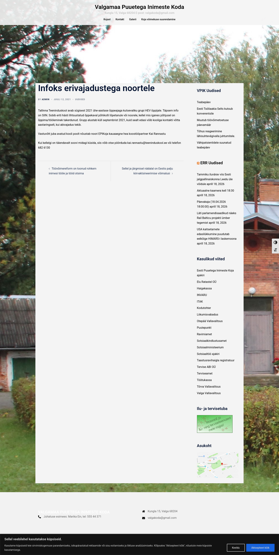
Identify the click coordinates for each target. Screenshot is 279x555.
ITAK (200, 305)
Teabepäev (204, 106)
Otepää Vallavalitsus (210, 325)
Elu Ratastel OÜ (207, 286)
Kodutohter (204, 312)
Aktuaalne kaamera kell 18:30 (215, 194)
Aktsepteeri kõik (260, 547)
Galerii (132, 19)
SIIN (44, 119)
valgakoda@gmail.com (162, 522)
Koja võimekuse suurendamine (158, 19)
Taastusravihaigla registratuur (216, 364)
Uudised (80, 103)
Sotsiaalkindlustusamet (212, 345)
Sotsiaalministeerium (210, 351)
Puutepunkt (204, 331)
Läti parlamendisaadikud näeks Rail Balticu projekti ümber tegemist (216, 222)
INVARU (202, 299)
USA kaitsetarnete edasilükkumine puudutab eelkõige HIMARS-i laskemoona (216, 238)
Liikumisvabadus (207, 318)
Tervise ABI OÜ (206, 371)
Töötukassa (204, 384)
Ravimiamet (204, 338)
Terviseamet (205, 377)
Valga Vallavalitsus (209, 397)
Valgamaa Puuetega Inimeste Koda (139, 7)
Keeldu (235, 547)
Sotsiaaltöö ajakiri (208, 358)
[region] (139, 544)
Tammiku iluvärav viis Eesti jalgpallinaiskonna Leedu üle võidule (215, 183)
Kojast (107, 19)
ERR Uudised (211, 167)
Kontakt (119, 19)
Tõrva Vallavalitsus (209, 390)
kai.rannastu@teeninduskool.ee (147, 147)
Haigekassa (204, 292)
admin (45, 103)
